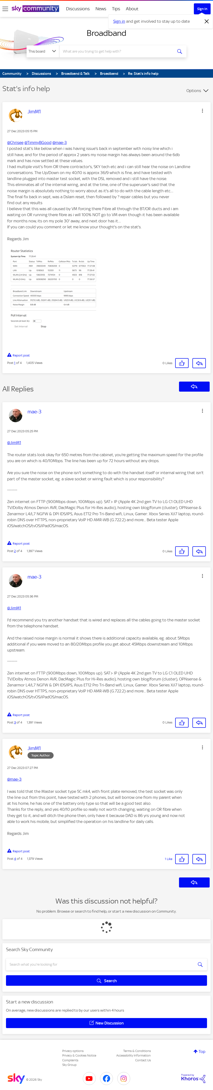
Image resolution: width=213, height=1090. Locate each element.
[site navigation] (5, 9)
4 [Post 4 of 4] (15, 858)
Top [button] (202, 1051)
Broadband (106, 33)
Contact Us (143, 1060)
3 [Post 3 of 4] (15, 722)
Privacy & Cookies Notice (79, 1055)
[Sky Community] (35, 8)
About (132, 8)
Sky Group (69, 1065)
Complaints (70, 1060)
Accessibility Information (133, 1055)
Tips (116, 8)
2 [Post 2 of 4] (15, 551)
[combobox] (116, 51)
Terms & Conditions (137, 1051)
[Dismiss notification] (207, 21)
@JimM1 (14, 442)
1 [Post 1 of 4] (14, 363)
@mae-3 (59, 142)
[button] (202, 110)
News (100, 8)
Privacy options (73, 1051)
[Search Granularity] (43, 51)
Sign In (202, 9)
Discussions (78, 8)
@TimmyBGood (37, 142)
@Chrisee (15, 142)
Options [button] (193, 90)
